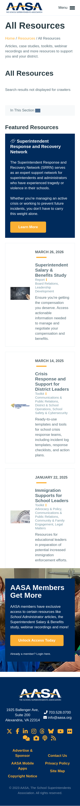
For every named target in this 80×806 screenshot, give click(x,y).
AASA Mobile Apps (22, 766)
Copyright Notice (22, 776)
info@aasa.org (60, 718)
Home (10, 38)
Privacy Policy (57, 763)
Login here (43, 653)
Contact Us (57, 756)
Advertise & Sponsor (23, 753)
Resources (27, 38)
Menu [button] (66, 7)
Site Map (57, 771)
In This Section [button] (25, 110)
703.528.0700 (60, 712)
